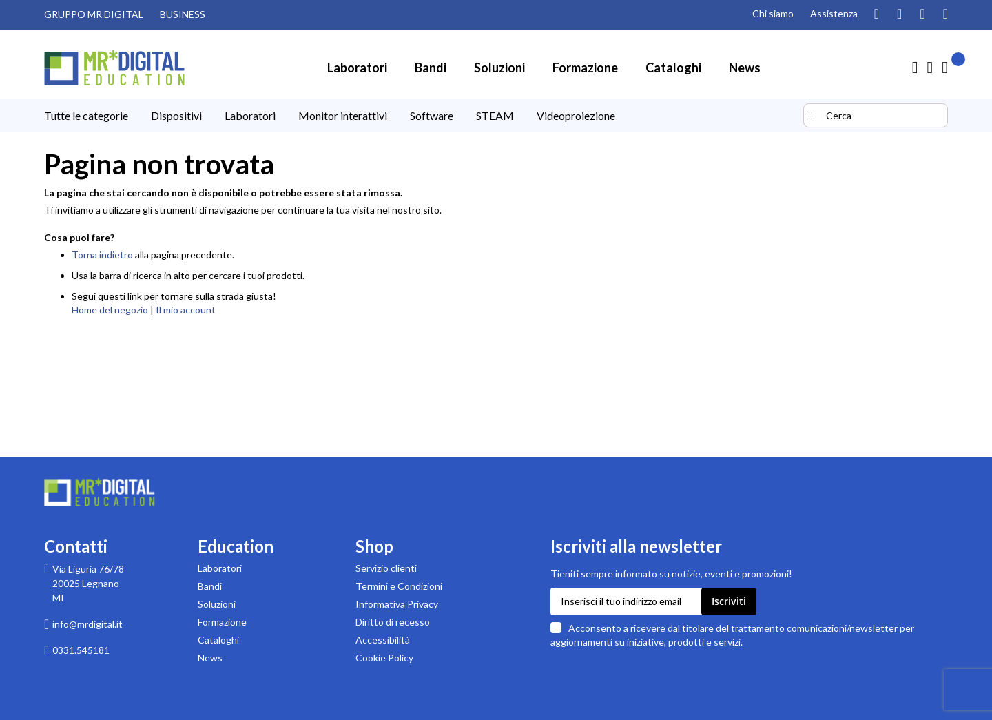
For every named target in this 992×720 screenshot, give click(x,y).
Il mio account (186, 310)
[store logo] (114, 67)
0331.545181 (81, 650)
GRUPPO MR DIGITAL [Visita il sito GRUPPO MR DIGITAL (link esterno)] (93, 14)
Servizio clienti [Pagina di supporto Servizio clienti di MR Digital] (386, 568)
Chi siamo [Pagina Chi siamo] (773, 13)
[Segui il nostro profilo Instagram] (876, 14)
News (210, 658)
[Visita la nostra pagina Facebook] (922, 14)
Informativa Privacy (396, 604)
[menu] (422, 115)
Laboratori (220, 568)
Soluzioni (217, 604)
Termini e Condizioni (398, 586)
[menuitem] (357, 67)
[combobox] (875, 115)
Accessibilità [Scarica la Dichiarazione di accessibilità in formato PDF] (382, 640)
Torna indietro (102, 254)
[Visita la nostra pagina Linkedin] (945, 14)
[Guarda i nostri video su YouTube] (899, 14)
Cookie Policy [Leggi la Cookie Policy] (384, 658)
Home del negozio (110, 310)
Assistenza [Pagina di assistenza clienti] (834, 13)
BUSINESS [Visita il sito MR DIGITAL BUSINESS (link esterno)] (182, 14)
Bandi (210, 586)
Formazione (222, 622)
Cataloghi (218, 640)
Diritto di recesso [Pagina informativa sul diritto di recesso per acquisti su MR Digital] (392, 622)
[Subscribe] (728, 601)
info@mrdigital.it (87, 624)
